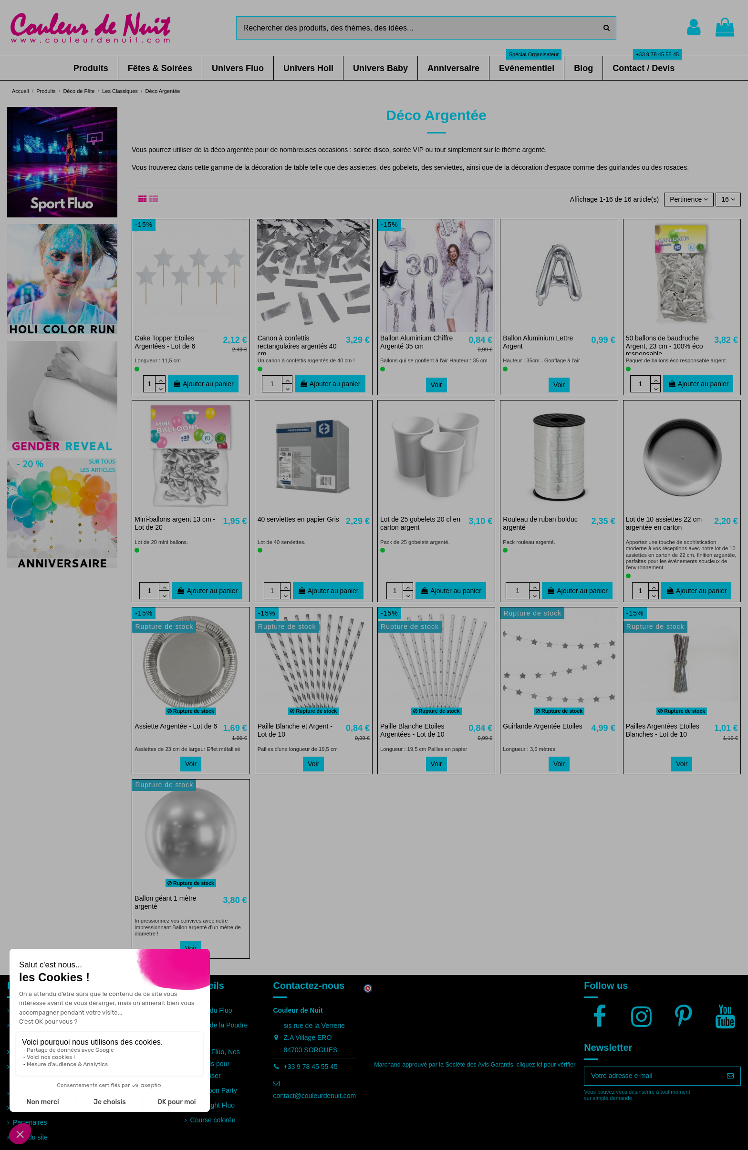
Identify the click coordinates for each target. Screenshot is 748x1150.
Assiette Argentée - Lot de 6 (176, 726)
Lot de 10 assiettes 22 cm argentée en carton (664, 523)
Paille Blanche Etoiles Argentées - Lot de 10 (412, 730)
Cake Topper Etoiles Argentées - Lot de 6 (165, 342)
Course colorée (213, 1120)
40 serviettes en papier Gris (298, 519)
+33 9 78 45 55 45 (310, 1066)
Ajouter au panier (203, 384)
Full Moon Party (213, 1090)
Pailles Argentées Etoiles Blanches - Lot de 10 (662, 730)
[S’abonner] (730, 1076)
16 (728, 199)
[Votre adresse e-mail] (652, 1076)
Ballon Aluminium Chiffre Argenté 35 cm (416, 342)
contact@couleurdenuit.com (314, 1095)
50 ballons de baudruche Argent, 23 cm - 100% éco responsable (664, 346)
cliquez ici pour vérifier (546, 1064)
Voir (436, 385)
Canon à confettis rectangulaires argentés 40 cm (297, 346)
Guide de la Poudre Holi (219, 1031)
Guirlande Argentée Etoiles (542, 726)
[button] (91, 68)
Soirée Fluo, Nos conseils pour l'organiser (215, 1063)
